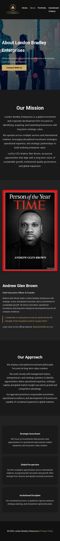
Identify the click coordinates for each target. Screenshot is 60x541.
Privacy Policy (46, 531)
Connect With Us (14, 68)
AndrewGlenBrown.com (43, 327)
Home (24, 8)
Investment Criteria (54, 9)
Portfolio (42, 8)
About (32, 8)
